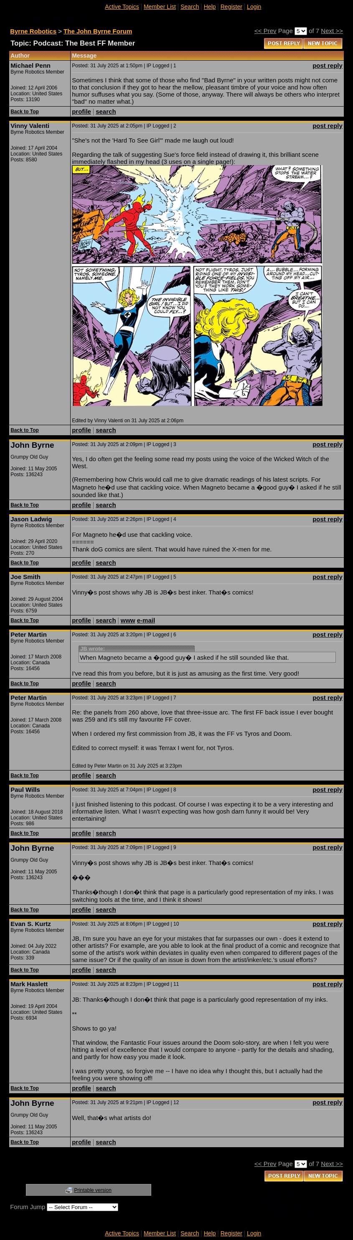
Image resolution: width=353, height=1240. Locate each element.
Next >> (332, 30)
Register (231, 6)
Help (210, 6)
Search (189, 6)
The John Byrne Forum (97, 31)
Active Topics (122, 6)
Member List (160, 6)
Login (254, 6)
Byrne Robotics (33, 31)
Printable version (92, 1190)
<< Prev (265, 30)
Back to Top (24, 112)
